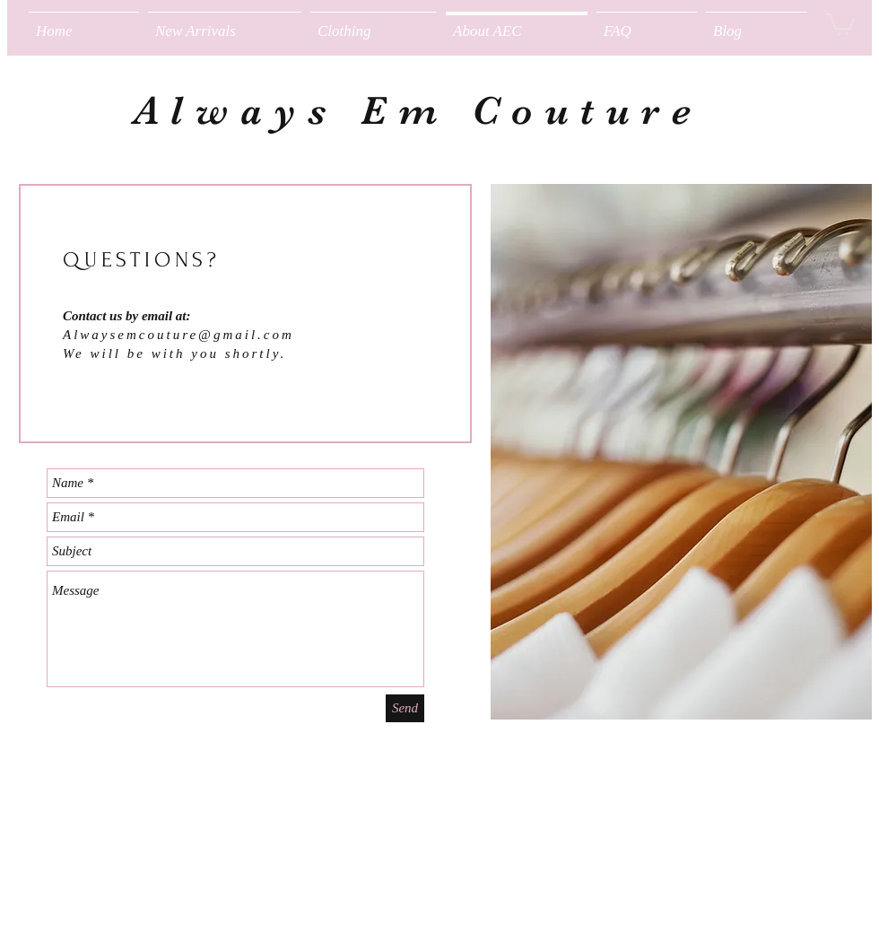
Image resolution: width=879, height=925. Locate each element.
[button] (373, 23)
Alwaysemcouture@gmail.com (178, 334)
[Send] (405, 708)
